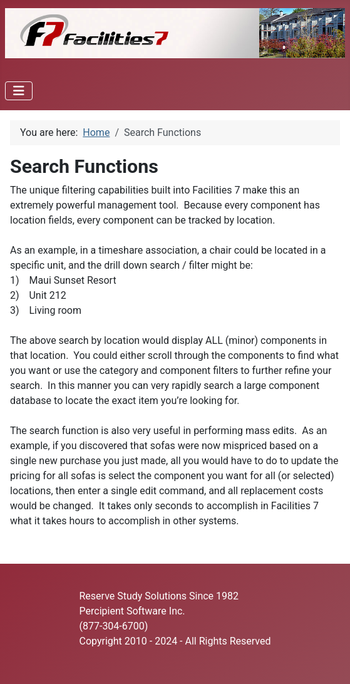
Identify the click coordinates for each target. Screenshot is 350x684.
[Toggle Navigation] (19, 90)
